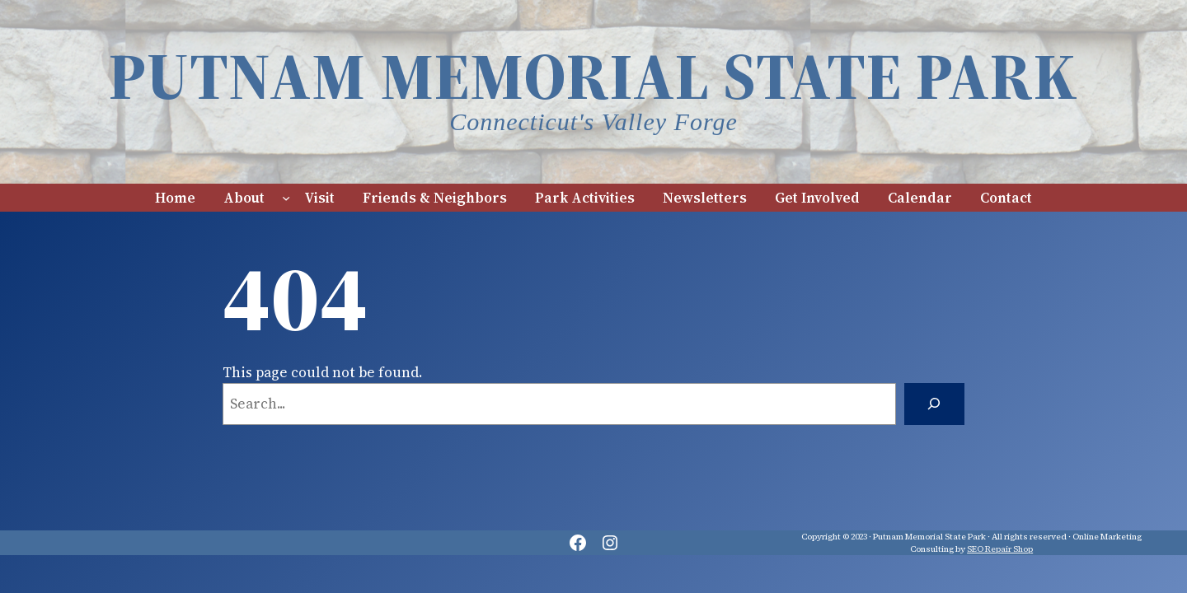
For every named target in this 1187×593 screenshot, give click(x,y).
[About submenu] (286, 198)
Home (175, 198)
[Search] (934, 404)
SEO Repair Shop (1000, 549)
